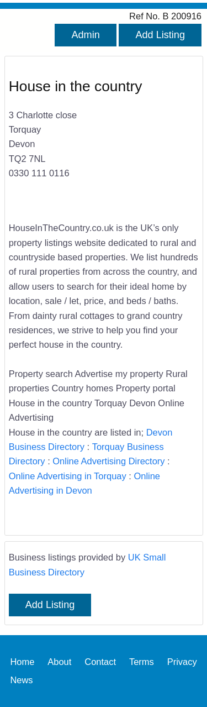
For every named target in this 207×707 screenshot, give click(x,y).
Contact (100, 662)
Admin (85, 34)
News (21, 680)
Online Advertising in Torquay (67, 476)
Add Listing (160, 34)
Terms (141, 662)
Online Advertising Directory (108, 461)
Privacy (182, 662)
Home (22, 662)
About (59, 662)
